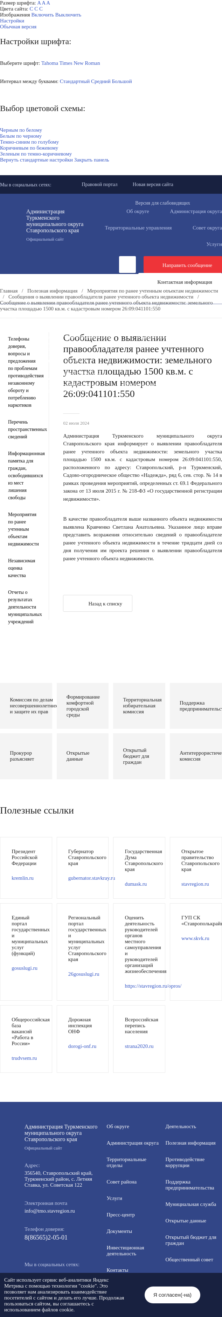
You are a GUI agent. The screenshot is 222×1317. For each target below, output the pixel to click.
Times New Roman (80, 63)
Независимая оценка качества (21, 568)
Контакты (117, 1270)
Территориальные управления (138, 228)
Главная (9, 291)
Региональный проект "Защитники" (52, 390)
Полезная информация (180, 331)
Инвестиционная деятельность (46, 319)
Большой (122, 81)
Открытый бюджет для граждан (112, 342)
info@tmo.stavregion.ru (50, 1211)
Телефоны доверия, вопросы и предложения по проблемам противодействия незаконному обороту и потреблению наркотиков (23, 372)
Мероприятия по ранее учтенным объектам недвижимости (152, 291)
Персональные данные (148, 384)
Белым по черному (21, 136)
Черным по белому (21, 130)
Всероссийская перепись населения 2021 (57, 372)
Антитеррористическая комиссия (49, 360)
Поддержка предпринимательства (190, 1185)
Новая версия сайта (153, 184)
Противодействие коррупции (44, 325)
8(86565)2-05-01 (46, 1237)
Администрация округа (132, 1143)
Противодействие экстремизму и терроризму (62, 366)
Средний (101, 81)
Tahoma (49, 63)
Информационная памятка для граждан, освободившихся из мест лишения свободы (23, 475)
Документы (120, 313)
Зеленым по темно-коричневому (36, 154)
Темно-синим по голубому (29, 142)
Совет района (121, 1182)
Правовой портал (99, 184)
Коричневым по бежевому (29, 148)
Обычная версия (18, 26)
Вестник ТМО (152, 366)
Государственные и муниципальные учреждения (66, 378)
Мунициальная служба (191, 1204)
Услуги (114, 1198)
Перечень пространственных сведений (55, 384)
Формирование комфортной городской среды (62, 336)
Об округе (137, 211)
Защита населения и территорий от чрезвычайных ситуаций (79, 354)
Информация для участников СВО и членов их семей (71, 331)
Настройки (12, 20)
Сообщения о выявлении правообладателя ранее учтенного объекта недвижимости (100, 297)
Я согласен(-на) (172, 1295)
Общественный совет (189, 1259)
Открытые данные (186, 1220)
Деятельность (68, 313)
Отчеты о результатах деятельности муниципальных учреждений (23, 607)
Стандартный (75, 81)
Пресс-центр (14, 313)
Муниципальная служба (164, 336)
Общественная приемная (133, 319)
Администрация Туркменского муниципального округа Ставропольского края (59, 225)
